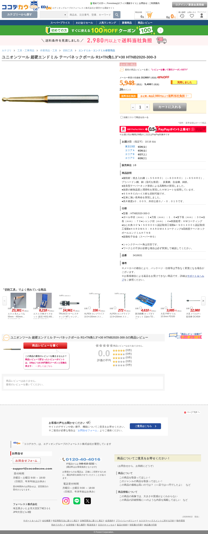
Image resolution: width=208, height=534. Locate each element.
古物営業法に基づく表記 (91, 520)
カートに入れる (169, 107)
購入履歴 (81, 525)
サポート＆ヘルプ (31, 520)
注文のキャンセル (106, 525)
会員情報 (70, 525)
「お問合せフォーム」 (87, 430)
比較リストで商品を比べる (136, 117)
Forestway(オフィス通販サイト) (122, 3)
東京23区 (130, 146)
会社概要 (46, 520)
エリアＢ (130, 154)
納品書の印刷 (150, 525)
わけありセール (84, 22)
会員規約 (109, 520)
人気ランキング (107, 22)
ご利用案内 (154, 3)
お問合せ (143, 3)
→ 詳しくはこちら (43, 366)
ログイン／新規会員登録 (189, 4)
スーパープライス (60, 22)
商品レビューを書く (45, 345)
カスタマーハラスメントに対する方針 (156, 520)
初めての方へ (97, 3)
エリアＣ (130, 158)
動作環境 (180, 520)
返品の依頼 (122, 525)
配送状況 (91, 525)
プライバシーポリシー (126, 520)
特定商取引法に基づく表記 (65, 520)
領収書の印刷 (135, 525)
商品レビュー (145, 22)
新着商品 (127, 22)
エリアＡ (130, 150)
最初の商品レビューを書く (137, 69)
